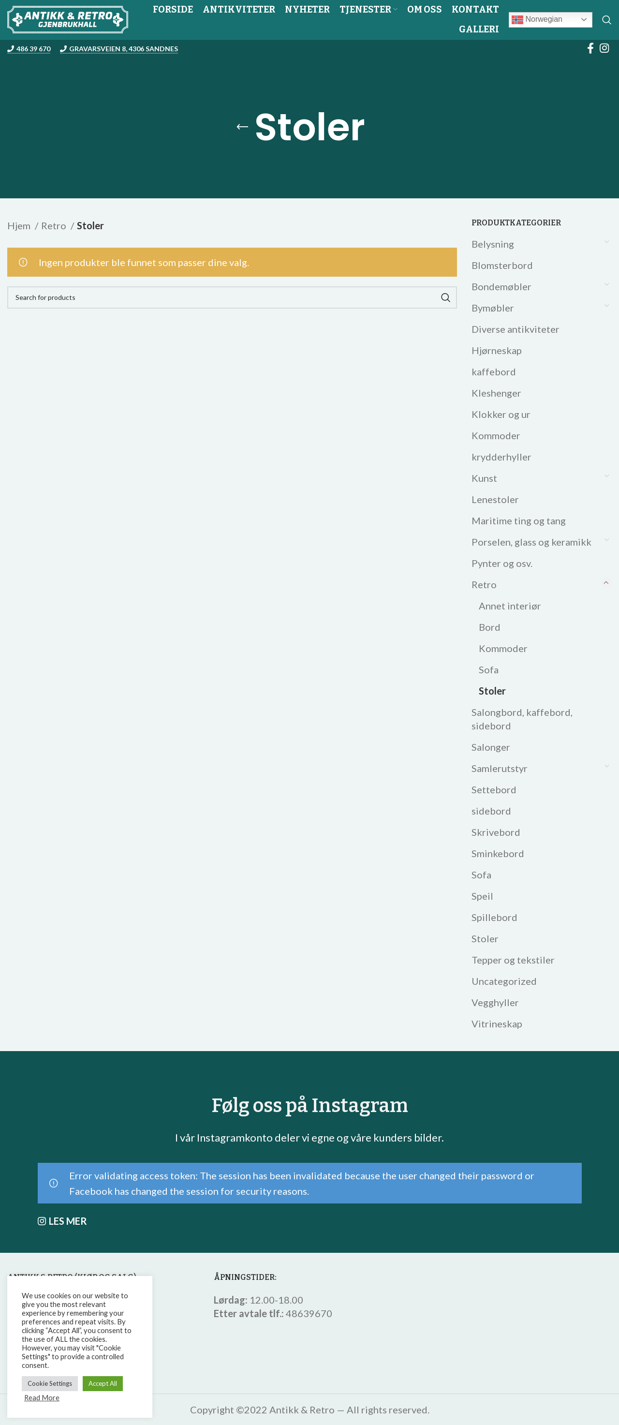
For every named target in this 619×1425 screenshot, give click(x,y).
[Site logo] (67, 18)
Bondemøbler (501, 286)
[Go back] (242, 127)
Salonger (491, 747)
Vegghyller (495, 1002)
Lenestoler (495, 499)
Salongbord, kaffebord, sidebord (522, 718)
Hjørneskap (497, 350)
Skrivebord (496, 832)
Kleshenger (496, 393)
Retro (484, 584)
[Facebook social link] (590, 48)
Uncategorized (504, 981)
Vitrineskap (497, 1023)
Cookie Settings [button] (50, 1383)
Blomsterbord (502, 265)
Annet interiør (510, 605)
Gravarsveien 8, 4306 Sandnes (119, 49)
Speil (482, 896)
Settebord (494, 789)
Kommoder (496, 435)
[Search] (607, 20)
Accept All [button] (102, 1383)
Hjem (19, 225)
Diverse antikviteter (516, 329)
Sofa (489, 669)
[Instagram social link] (604, 48)
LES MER (68, 1221)
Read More (41, 1398)
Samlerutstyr (500, 768)
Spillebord (494, 917)
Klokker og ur (501, 414)
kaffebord (494, 371)
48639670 (309, 1313)
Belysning (493, 244)
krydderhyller (501, 456)
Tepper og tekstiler (513, 959)
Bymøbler (493, 307)
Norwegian (537, 20)
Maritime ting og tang (519, 520)
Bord (490, 627)
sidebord (491, 810)
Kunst (484, 478)
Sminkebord (498, 853)
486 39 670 (28, 49)
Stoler (492, 691)
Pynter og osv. (502, 563)
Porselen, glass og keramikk (531, 542)
